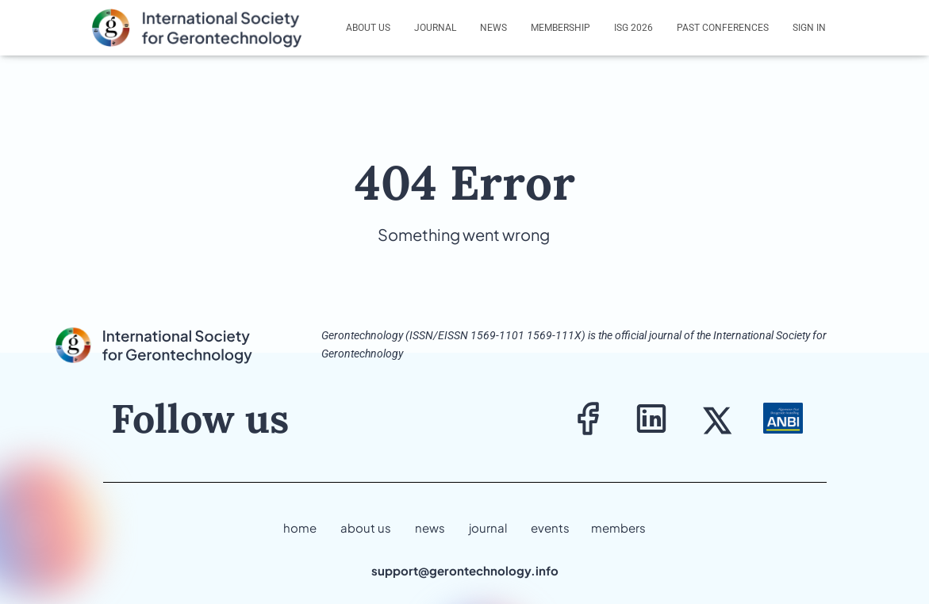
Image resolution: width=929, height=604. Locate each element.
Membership (560, 27)
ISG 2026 (633, 27)
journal (488, 527)
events (550, 527)
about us (365, 527)
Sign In (809, 27)
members (618, 527)
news (430, 527)
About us (368, 27)
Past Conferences (723, 27)
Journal (435, 27)
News (493, 27)
